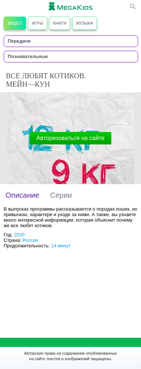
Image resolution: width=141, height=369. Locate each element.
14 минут (61, 245)
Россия (30, 240)
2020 (19, 234)
